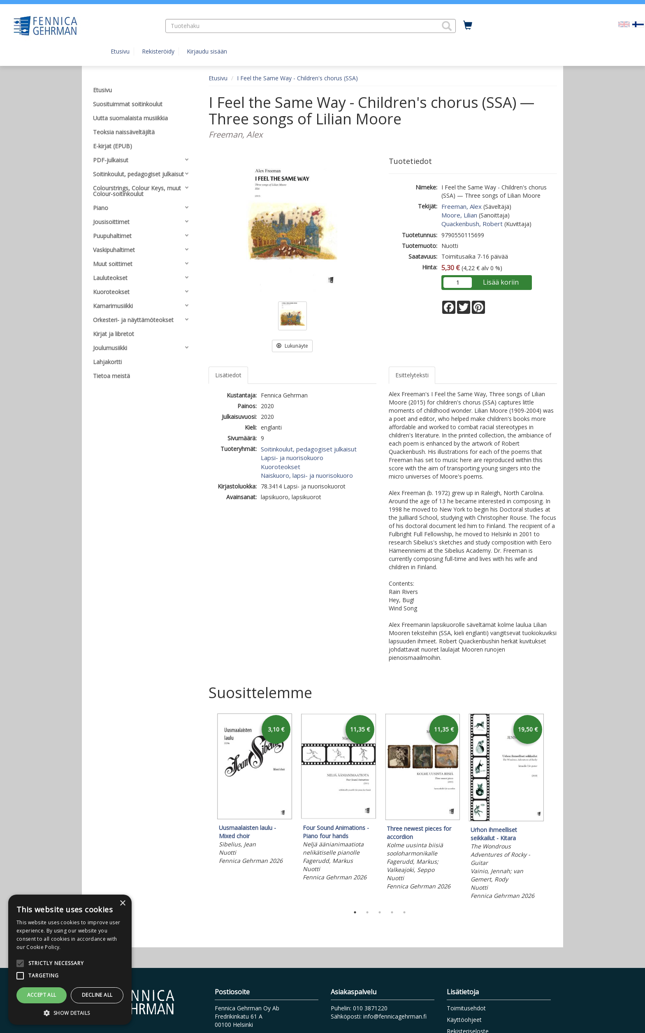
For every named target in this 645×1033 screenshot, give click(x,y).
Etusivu (120, 51)
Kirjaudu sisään (207, 51)
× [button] (122, 903)
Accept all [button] (41, 994)
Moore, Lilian (459, 215)
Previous (206, 808)
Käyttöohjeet (464, 1020)
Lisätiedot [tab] (228, 375)
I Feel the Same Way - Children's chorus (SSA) (297, 78)
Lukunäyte (292, 345)
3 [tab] (380, 912)
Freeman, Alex (461, 206)
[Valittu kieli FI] (638, 24)
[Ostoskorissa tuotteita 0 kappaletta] (468, 26)
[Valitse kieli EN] (624, 24)
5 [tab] (404, 912)
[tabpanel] (255, 790)
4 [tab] (392, 912)
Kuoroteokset (280, 467)
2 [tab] (367, 912)
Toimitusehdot (466, 1008)
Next (553, 808)
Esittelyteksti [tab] (412, 375)
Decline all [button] (97, 994)
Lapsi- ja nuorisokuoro (292, 457)
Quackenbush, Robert (472, 224)
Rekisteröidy (158, 51)
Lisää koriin (501, 282)
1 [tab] (355, 912)
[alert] (70, 960)
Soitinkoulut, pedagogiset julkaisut (309, 449)
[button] (447, 26)
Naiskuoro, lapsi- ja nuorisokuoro (307, 475)
